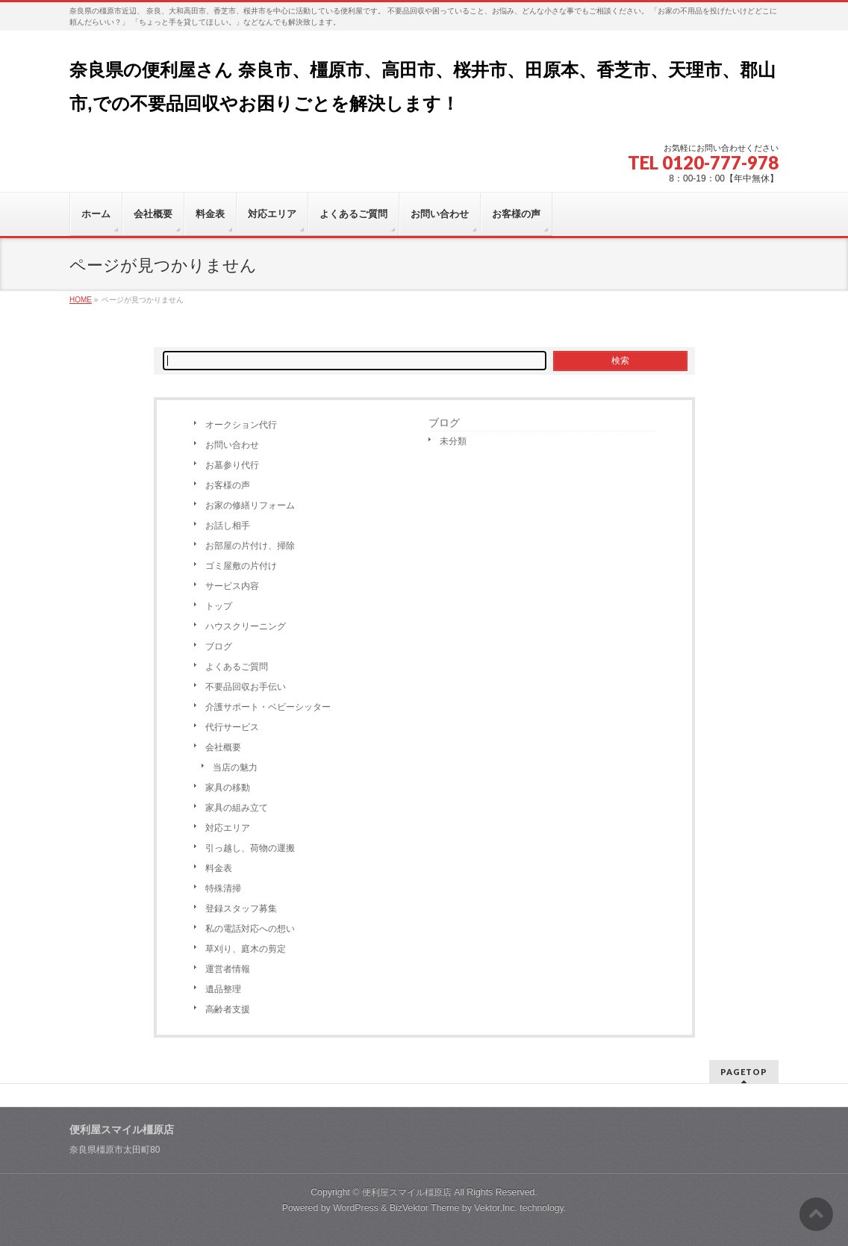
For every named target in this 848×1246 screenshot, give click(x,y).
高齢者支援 (227, 1009)
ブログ (218, 646)
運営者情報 (227, 969)
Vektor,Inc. (495, 1208)
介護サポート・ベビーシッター (268, 707)
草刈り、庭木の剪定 (245, 949)
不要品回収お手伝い (245, 687)
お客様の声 (227, 485)
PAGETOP (743, 1072)
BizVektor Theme (425, 1208)
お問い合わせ (232, 445)
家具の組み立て (236, 808)
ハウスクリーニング (245, 626)
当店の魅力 (235, 767)
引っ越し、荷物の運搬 (250, 848)
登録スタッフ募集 (241, 908)
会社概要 (223, 747)
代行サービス (232, 727)
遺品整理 (223, 989)
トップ (218, 606)
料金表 (218, 868)
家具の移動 (227, 787)
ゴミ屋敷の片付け (241, 566)
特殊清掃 (223, 888)
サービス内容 (232, 586)
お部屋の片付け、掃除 (250, 546)
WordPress (355, 1208)
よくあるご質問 (236, 666)
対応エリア (227, 828)
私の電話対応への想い (250, 928)
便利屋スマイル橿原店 (407, 1192)
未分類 (453, 441)
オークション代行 (241, 425)
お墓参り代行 (232, 465)
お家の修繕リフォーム (250, 505)
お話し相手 (227, 525)
